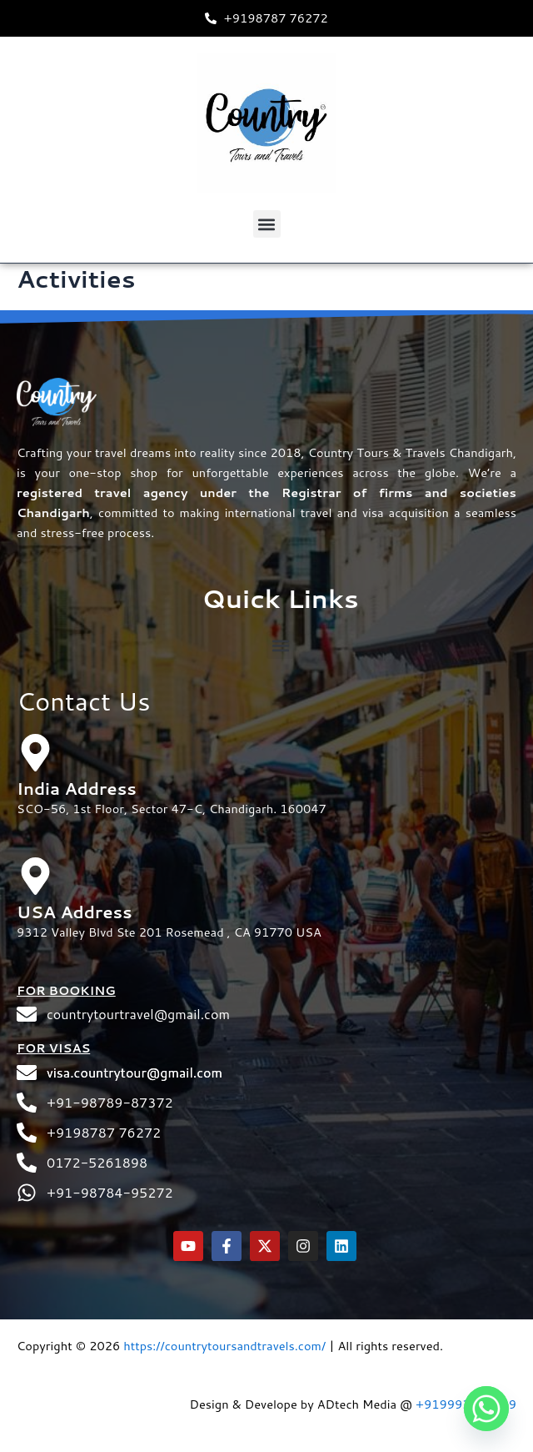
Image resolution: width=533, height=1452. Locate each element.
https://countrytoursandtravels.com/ (224, 1345)
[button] (267, 224)
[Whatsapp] (486, 1408)
